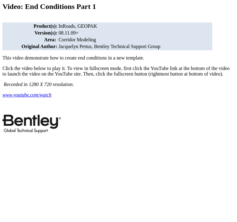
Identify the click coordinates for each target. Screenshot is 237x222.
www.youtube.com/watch (27, 94)
